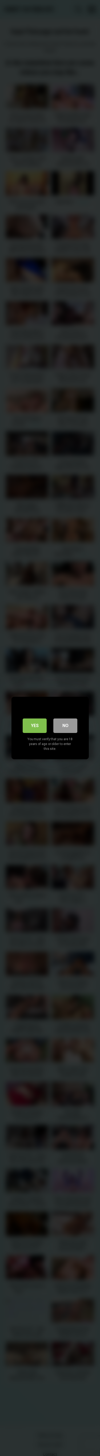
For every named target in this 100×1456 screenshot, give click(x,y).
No (65, 725)
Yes (35, 725)
